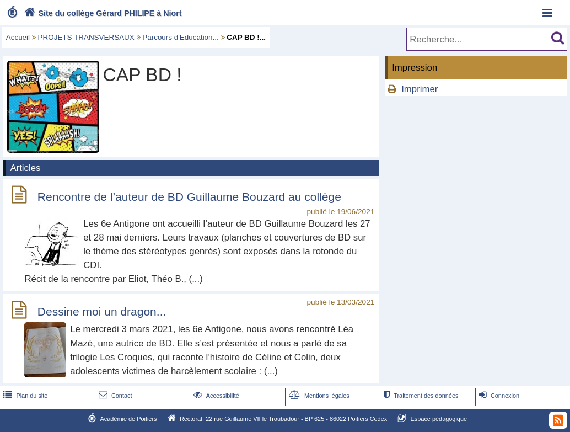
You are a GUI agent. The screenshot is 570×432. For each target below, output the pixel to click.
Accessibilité (215, 395)
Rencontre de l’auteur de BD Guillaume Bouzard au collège (189, 196)
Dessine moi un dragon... (101, 312)
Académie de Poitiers (128, 418)
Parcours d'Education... (180, 37)
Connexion (498, 395)
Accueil (18, 37)
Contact (114, 395)
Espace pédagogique (439, 418)
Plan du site (24, 395)
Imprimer (419, 89)
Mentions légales (318, 395)
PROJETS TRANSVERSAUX (86, 37)
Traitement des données (419, 395)
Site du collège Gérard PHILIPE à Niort (101, 13)
